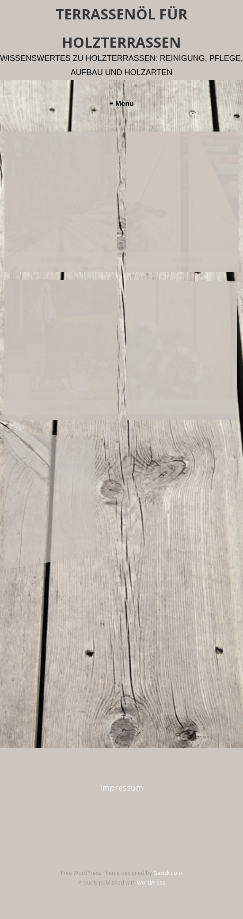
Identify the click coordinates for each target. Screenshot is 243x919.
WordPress (151, 882)
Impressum (121, 787)
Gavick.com (167, 873)
